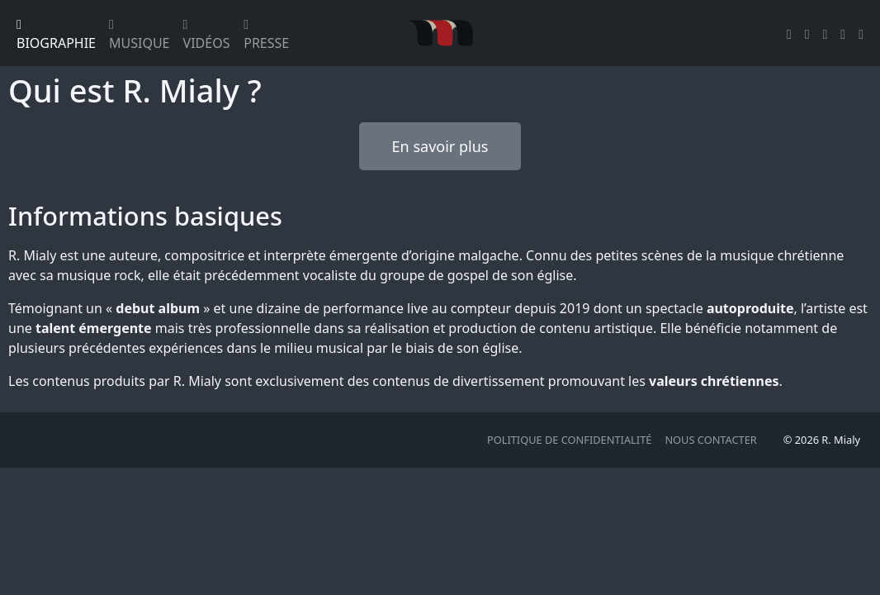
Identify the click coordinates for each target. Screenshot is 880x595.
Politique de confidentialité (569, 439)
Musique (139, 35)
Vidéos (206, 35)
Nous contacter (710, 439)
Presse (266, 35)
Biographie (56, 35)
